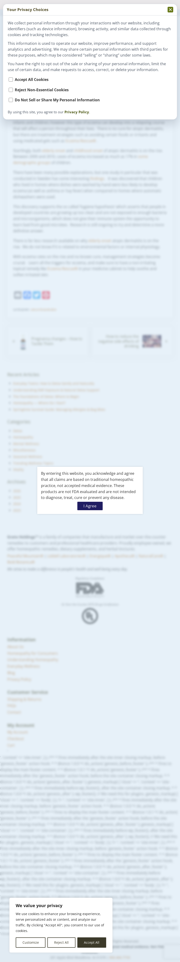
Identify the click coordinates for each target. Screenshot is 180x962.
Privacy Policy (76, 112)
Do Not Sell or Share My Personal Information (57, 100)
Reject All (61, 942)
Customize (30, 942)
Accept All (91, 942)
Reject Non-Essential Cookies (42, 89)
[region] (60, 925)
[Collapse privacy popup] (170, 9)
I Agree (90, 506)
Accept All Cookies (32, 79)
